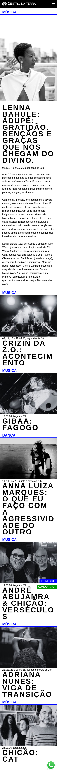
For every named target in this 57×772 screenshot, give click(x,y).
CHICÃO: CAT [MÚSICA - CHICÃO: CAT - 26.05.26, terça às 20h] (20, 755)
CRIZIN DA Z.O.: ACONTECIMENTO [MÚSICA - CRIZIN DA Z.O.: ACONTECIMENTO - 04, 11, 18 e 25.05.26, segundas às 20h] (27, 353)
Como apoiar (46, 587)
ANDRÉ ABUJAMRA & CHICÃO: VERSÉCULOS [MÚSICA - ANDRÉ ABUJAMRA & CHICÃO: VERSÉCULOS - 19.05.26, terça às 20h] (28, 603)
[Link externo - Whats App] (51, 765)
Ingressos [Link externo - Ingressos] (48, 581)
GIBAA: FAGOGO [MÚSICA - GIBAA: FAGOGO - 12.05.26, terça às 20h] (20, 424)
